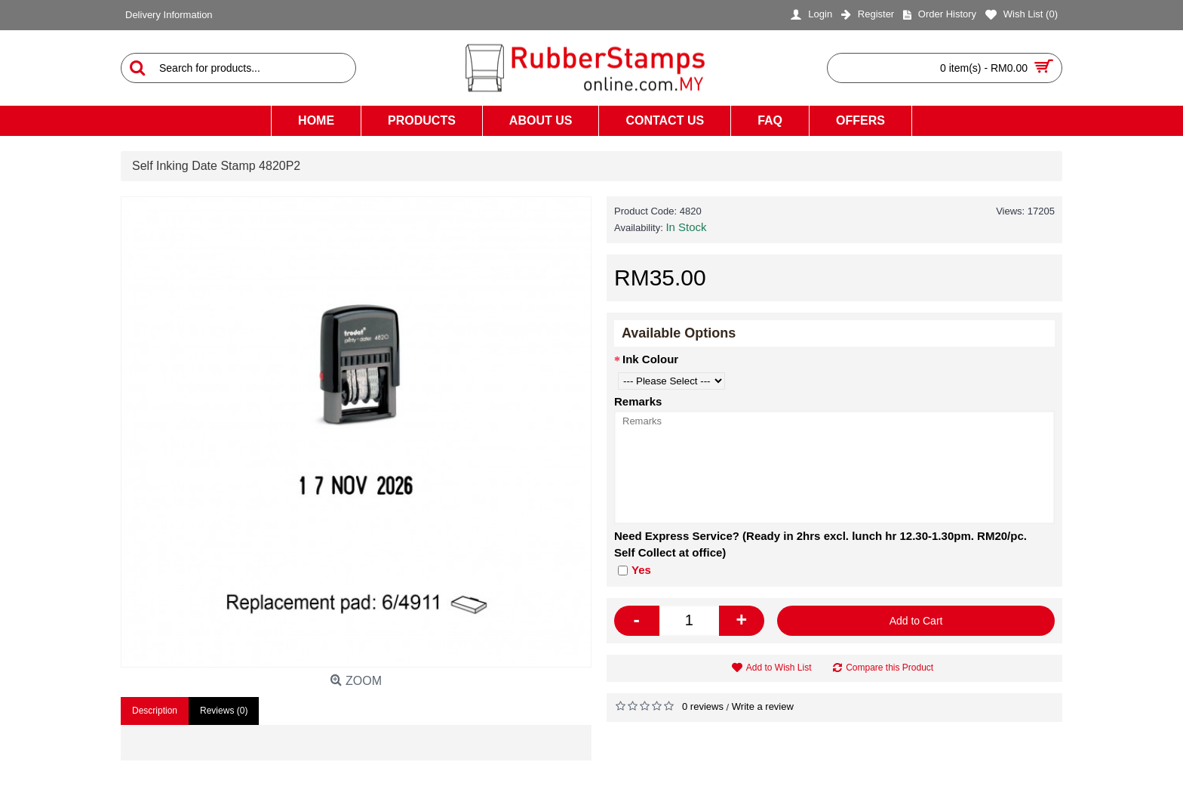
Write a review (763, 706)
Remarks (638, 401)
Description (154, 710)
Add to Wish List (779, 667)
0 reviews (703, 706)
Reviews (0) (223, 710)
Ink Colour (650, 359)
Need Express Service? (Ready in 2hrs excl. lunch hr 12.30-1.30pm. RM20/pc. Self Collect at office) (820, 544)
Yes (634, 569)
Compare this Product (889, 667)
